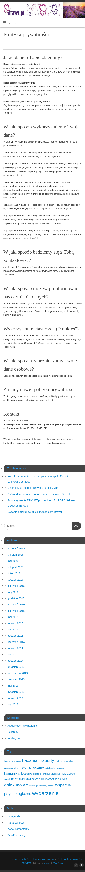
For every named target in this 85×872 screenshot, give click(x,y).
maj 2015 (13, 616)
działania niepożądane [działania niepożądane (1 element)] (64, 761)
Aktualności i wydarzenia (22, 725)
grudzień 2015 (16, 598)
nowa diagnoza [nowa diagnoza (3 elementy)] (21, 778)
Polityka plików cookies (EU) (70, 859)
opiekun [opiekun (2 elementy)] (62, 779)
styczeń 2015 (15, 635)
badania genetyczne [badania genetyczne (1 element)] (12, 761)
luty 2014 (13, 654)
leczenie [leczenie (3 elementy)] (26, 773)
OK (75, 525)
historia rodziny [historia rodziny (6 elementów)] (31, 767)
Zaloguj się (14, 816)
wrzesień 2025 (16, 548)
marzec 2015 (15, 623)
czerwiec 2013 (16, 679)
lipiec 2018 (14, 573)
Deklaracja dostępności (43, 859)
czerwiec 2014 (16, 641)
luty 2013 (13, 704)
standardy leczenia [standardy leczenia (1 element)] (47, 786)
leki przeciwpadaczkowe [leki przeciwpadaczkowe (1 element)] (50, 774)
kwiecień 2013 (16, 691)
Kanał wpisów (16, 822)
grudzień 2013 (16, 666)
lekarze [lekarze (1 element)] (36, 774)
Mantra (47, 863)
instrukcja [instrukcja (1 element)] (49, 768)
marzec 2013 (15, 698)
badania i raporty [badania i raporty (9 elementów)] (38, 760)
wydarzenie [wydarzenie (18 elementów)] (45, 793)
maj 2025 (13, 560)
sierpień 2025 (16, 554)
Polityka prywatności (20, 859)
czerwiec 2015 (16, 610)
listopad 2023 (15, 567)
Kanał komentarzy (18, 828)
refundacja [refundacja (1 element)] (33, 786)
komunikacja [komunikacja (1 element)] (58, 768)
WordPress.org (16, 835)
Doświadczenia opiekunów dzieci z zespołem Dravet (39, 494)
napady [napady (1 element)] (7, 779)
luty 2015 (13, 629)
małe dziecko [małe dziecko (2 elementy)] (68, 773)
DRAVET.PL (27, 863)
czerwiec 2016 (16, 585)
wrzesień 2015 (16, 604)
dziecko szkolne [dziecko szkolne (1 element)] (11, 768)
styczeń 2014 (15, 660)
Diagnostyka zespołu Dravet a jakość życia (33, 487)
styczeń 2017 (15, 579)
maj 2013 (13, 685)
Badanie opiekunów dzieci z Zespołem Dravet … (36, 511)
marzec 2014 (15, 648)
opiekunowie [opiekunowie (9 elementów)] (16, 785)
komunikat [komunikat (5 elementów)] (12, 773)
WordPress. (58, 863)
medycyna (14, 738)
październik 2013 (18, 673)
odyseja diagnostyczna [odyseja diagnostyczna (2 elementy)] (44, 779)
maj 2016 (13, 592)
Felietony (13, 731)
